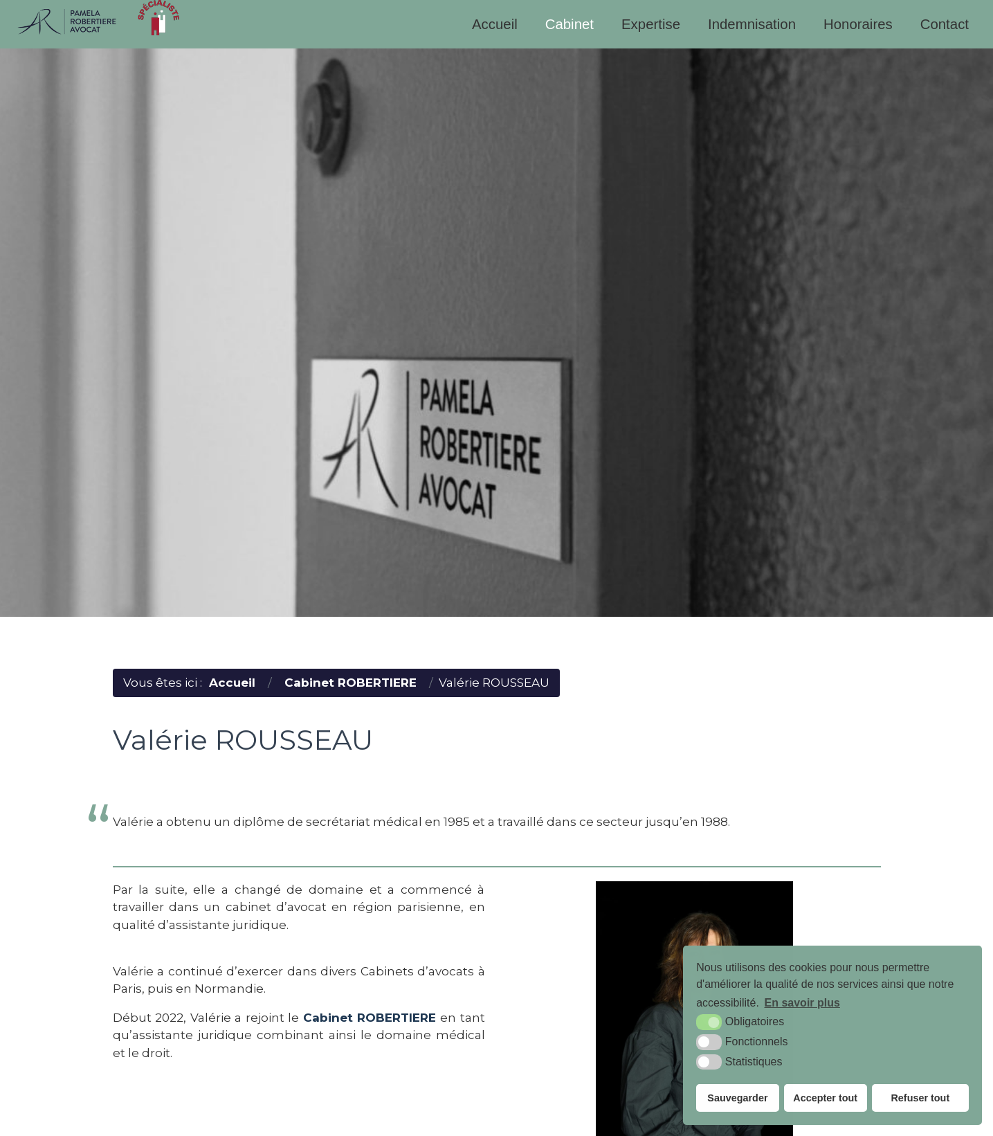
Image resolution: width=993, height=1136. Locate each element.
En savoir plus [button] (802, 1003)
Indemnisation (752, 24)
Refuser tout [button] (920, 1097)
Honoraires (858, 24)
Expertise (650, 24)
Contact (944, 24)
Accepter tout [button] (825, 1097)
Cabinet (569, 24)
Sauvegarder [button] (737, 1097)
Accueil (495, 24)
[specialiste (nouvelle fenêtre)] (158, 17)
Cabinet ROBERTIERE (370, 1018)
